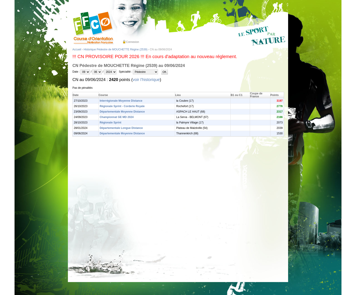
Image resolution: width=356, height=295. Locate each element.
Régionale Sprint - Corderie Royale (122, 106)
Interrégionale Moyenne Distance (121, 100)
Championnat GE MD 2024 (117, 117)
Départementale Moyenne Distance (122, 111)
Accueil (76, 49)
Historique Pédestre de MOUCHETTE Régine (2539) (115, 49)
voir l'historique (146, 79)
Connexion (132, 42)
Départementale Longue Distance (121, 128)
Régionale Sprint (110, 122)
